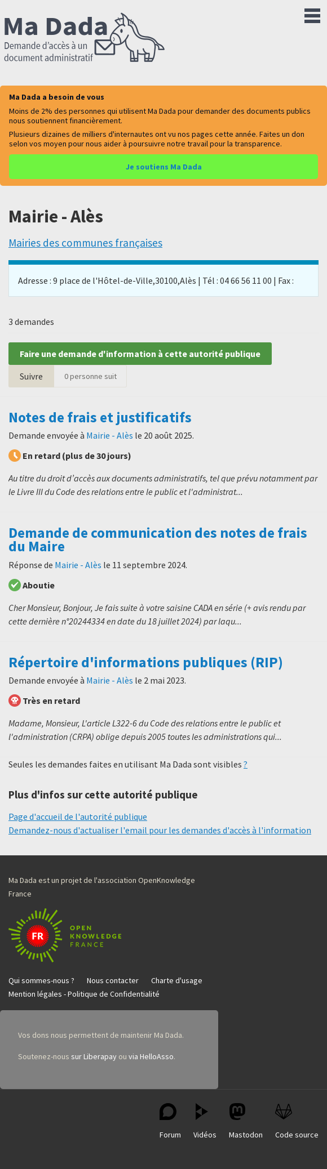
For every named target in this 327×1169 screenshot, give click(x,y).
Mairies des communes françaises (85, 242)
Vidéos (204, 1121)
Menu (312, 13)
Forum (170, 1121)
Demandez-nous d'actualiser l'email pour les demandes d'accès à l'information (159, 830)
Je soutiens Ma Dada (164, 167)
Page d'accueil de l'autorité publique (77, 816)
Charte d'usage (176, 980)
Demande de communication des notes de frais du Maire (157, 539)
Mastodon (246, 1121)
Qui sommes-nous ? (41, 980)
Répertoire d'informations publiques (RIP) (145, 662)
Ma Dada (84, 38)
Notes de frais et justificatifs (100, 417)
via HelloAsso (151, 1056)
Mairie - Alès (109, 435)
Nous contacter (113, 980)
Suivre (31, 376)
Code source (297, 1121)
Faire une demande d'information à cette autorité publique (140, 353)
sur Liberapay (94, 1056)
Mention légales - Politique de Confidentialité (84, 994)
